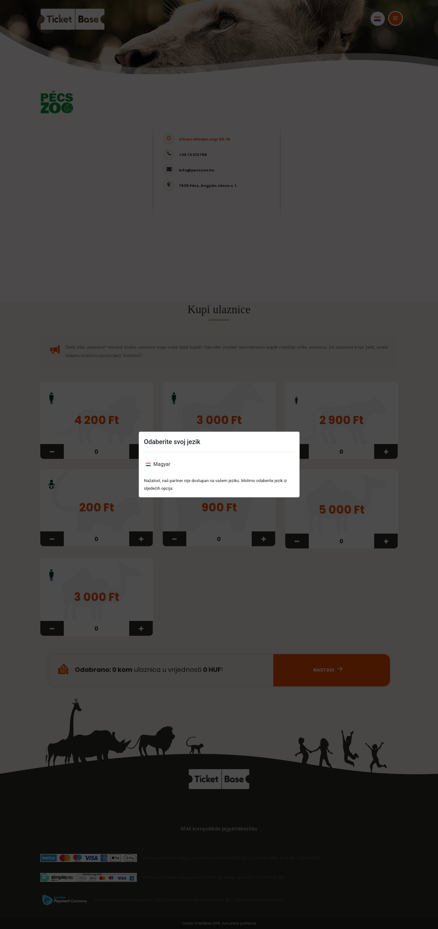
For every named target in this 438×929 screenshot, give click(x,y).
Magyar (158, 464)
